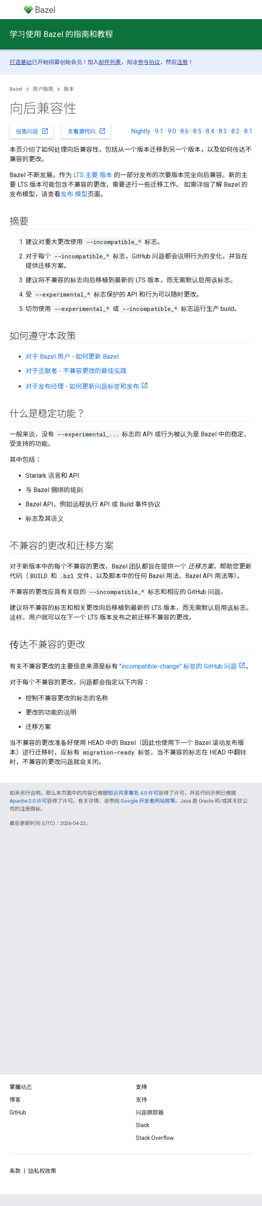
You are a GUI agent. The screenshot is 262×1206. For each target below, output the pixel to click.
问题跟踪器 (150, 1112)
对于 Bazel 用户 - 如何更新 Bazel (72, 356)
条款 (15, 1171)
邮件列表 (110, 62)
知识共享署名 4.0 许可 (133, 793)
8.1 (248, 131)
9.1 (159, 131)
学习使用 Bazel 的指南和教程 (61, 34)
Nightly (141, 131)
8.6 (184, 131)
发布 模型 (74, 194)
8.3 (223, 131)
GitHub (18, 1112)
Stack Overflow (155, 1138)
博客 (15, 1100)
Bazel (16, 89)
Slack (142, 1125)
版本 (69, 89)
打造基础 (21, 62)
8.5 (197, 131)
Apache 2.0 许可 (28, 801)
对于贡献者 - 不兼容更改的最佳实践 (76, 371)
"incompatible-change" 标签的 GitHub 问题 (178, 666)
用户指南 (43, 89)
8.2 (235, 131)
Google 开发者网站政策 (148, 801)
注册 (182, 62)
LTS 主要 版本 (92, 175)
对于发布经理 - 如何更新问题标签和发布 (82, 386)
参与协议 (149, 62)
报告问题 (32, 131)
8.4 (210, 131)
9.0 (172, 131)
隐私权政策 (42, 1171)
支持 (141, 1100)
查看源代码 (87, 131)
